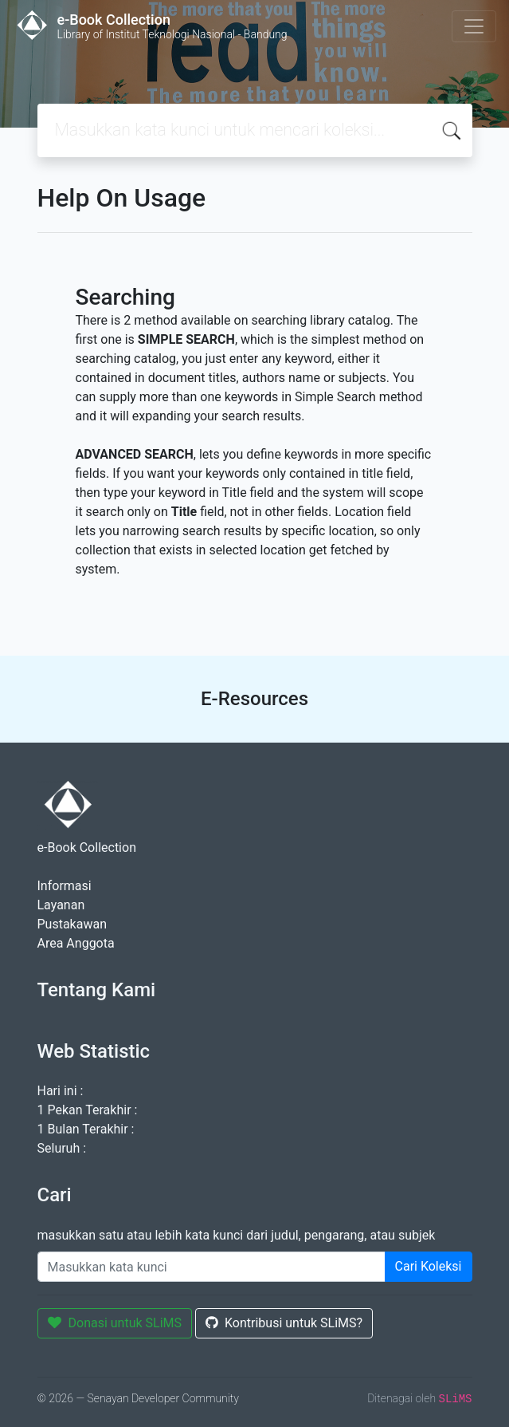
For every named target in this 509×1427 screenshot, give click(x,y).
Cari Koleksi (428, 1266)
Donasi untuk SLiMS (115, 1322)
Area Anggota (76, 943)
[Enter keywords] (211, 1267)
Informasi (64, 885)
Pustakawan (72, 924)
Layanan (61, 905)
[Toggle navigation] (474, 26)
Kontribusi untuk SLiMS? (284, 1322)
